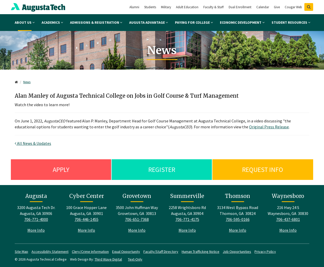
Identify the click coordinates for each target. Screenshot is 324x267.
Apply (61, 169)
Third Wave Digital (108, 259)
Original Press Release (269, 126)
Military (166, 7)
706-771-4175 (187, 219)
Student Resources (291, 22)
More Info (36, 230)
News (26, 82)
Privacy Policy (265, 251)
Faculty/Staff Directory (160, 251)
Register (161, 169)
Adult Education (187, 7)
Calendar (262, 7)
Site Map (21, 251)
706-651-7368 (137, 219)
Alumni (134, 7)
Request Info (262, 169)
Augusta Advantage (148, 22)
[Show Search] (308, 7)
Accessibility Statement (50, 251)
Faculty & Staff (213, 7)
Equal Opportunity (126, 251)
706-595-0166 (238, 219)
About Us (25, 22)
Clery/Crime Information (90, 251)
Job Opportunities (237, 251)
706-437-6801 (288, 219)
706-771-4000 (36, 219)
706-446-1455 (86, 219)
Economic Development (242, 22)
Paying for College (194, 22)
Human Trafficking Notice (200, 251)
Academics (52, 22)
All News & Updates (33, 143)
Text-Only (135, 259)
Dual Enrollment (240, 7)
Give (277, 7)
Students (150, 7)
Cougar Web (293, 7)
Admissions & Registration (96, 22)
